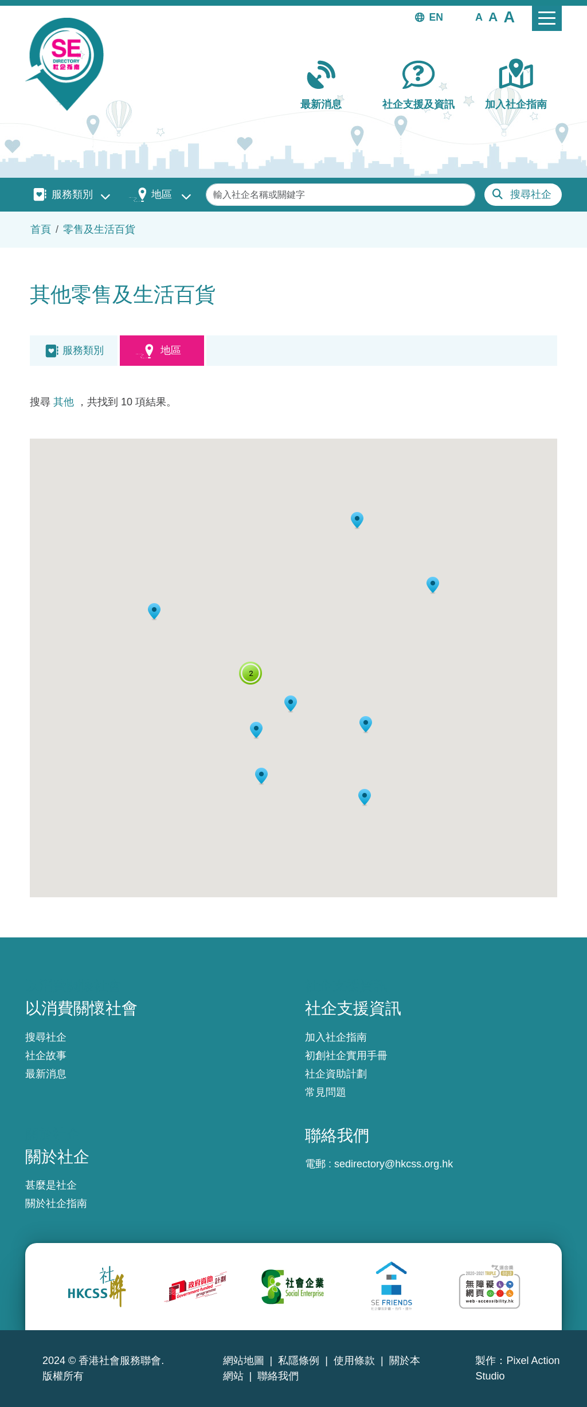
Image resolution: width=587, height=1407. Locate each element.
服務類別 (72, 194)
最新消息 (321, 104)
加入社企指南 (516, 104)
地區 (161, 194)
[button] (479, 16)
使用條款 (354, 1360)
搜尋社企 (530, 194)
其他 (63, 402)
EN (436, 17)
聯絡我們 (278, 1376)
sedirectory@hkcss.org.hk (393, 1164)
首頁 (40, 229)
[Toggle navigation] (547, 18)
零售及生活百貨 (99, 229)
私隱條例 (298, 1360)
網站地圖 (243, 1360)
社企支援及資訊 (418, 104)
